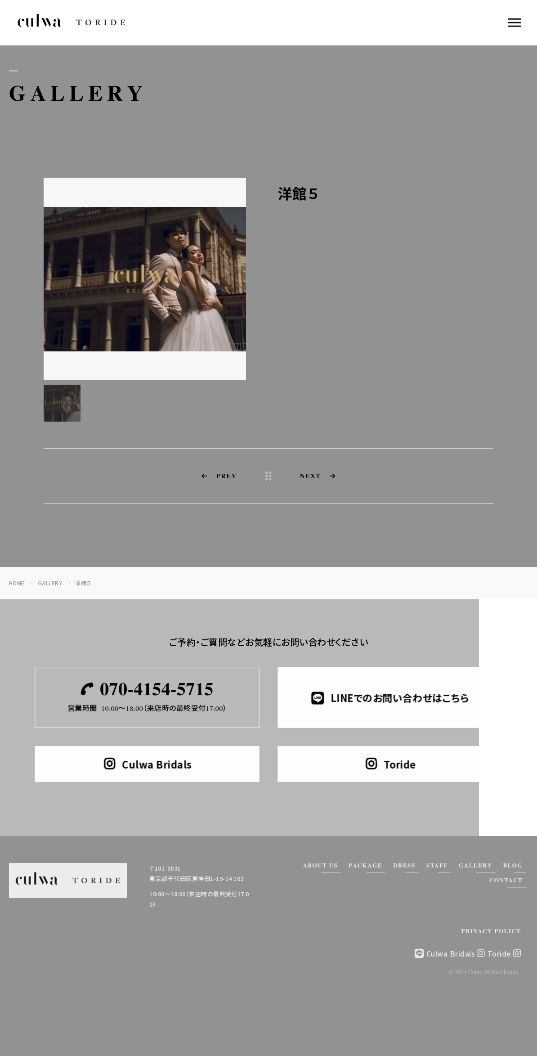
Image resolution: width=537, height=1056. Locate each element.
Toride (504, 953)
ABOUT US (320, 866)
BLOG (513, 866)
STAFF (437, 866)
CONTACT (506, 881)
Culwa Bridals (455, 953)
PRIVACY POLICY (491, 932)
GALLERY (475, 866)
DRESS (404, 866)
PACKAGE (365, 866)
